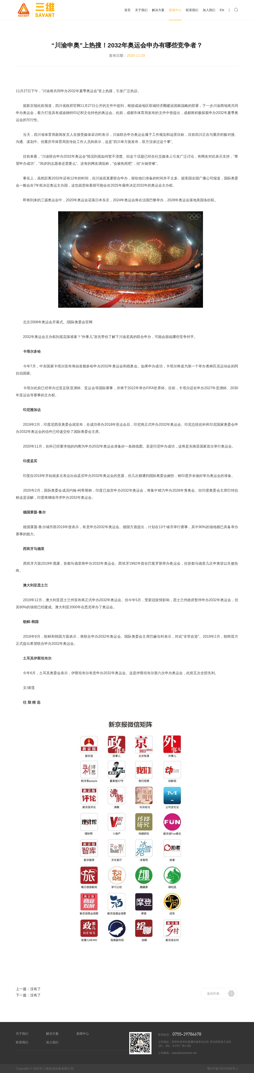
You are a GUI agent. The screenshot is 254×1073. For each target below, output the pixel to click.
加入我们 (209, 10)
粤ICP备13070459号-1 (222, 1068)
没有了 (35, 989)
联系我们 (192, 10)
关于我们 (141, 10)
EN (222, 10)
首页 (127, 10)
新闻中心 (175, 10)
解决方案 (158, 10)
